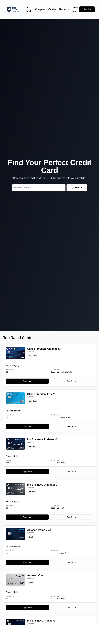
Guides (52, 9)
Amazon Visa (35, 575)
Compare (40, 9)
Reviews (64, 9)
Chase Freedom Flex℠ (41, 394)
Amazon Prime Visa (39, 530)
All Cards (29, 9)
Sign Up (87, 9)
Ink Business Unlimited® (42, 484)
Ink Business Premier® (41, 620)
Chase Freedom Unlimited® (44, 348)
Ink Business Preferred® (42, 439)
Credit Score (75, 9)
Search (76, 187)
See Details (71, 381)
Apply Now (27, 381)
